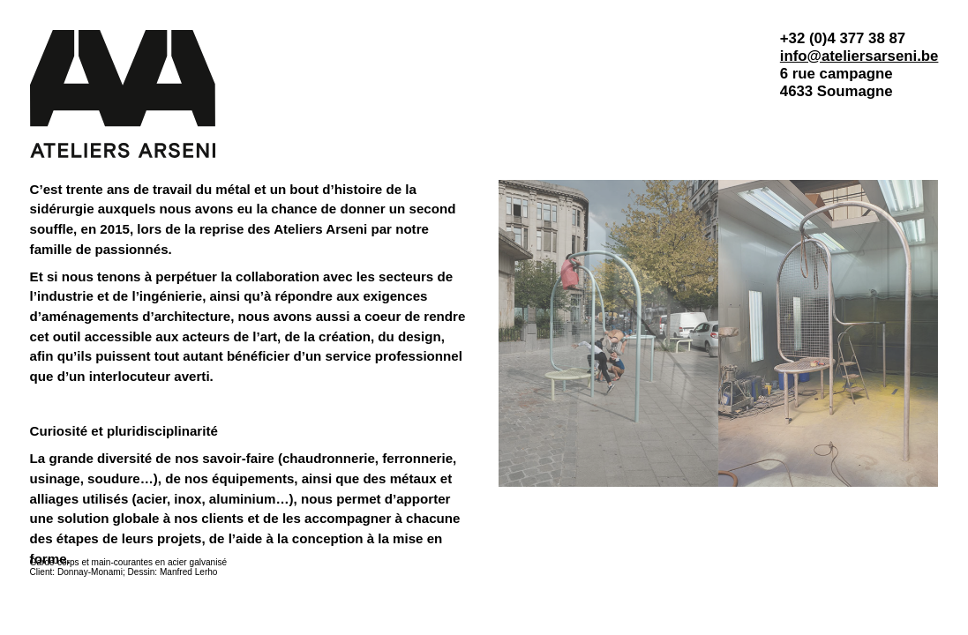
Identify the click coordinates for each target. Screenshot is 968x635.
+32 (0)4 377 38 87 (842, 38)
